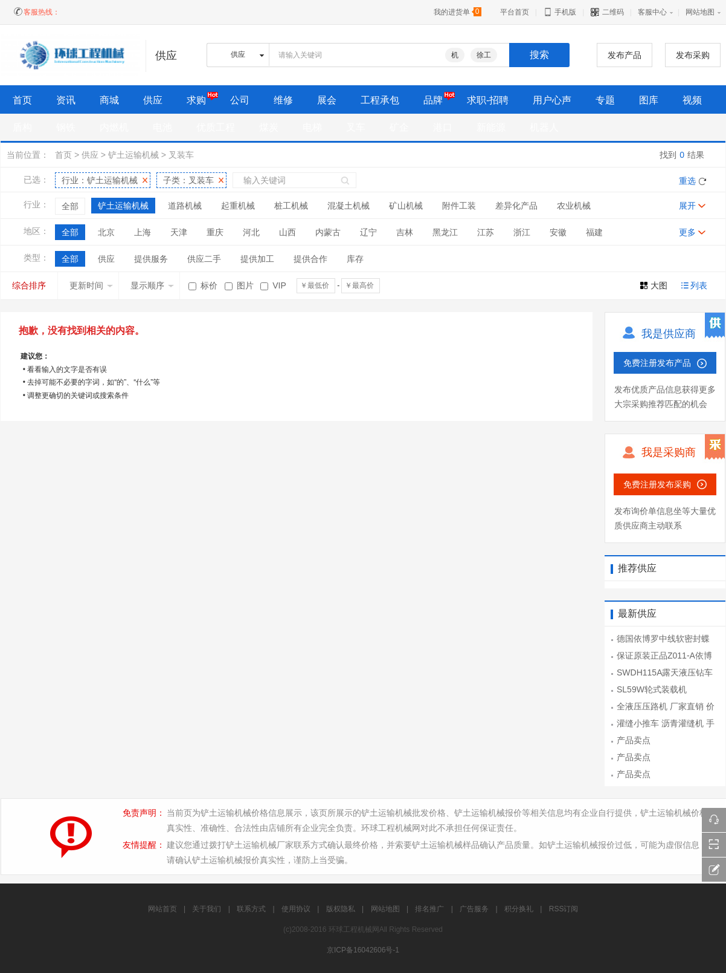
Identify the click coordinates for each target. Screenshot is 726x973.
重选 (687, 181)
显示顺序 (152, 285)
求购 (196, 100)
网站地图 (700, 12)
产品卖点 (634, 740)
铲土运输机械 (133, 155)
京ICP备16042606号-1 (363, 950)
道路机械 (185, 205)
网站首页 (162, 909)
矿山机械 (406, 205)
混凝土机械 (348, 205)
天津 (178, 232)
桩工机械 (291, 205)
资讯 (65, 100)
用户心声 (552, 100)
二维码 (606, 12)
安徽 (558, 232)
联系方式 (251, 909)
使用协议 (295, 909)
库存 (355, 259)
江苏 (485, 232)
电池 (162, 127)
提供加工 (257, 259)
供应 (152, 100)
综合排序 (29, 285)
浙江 (521, 232)
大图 (659, 285)
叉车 (355, 127)
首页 (63, 155)
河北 (251, 232)
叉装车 (181, 155)
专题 (605, 100)
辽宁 (368, 232)
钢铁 (65, 127)
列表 (698, 285)
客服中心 (652, 12)
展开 (687, 205)
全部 (70, 206)
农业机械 (574, 205)
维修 (283, 100)
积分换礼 (518, 909)
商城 (109, 100)
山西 (287, 232)
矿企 (399, 127)
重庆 (215, 232)
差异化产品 (516, 205)
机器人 (544, 127)
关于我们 (206, 909)
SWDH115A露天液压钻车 (665, 672)
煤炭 (268, 127)
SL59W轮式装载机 (652, 689)
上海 (142, 232)
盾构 (22, 127)
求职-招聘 (488, 100)
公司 (239, 100)
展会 (326, 100)
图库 (648, 100)
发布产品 (624, 55)
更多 (687, 232)
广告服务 (474, 909)
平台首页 (514, 12)
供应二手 (204, 259)
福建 (594, 232)
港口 (442, 127)
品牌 (433, 100)
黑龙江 (445, 232)
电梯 (312, 127)
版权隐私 (340, 909)
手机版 (559, 12)
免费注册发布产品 (657, 363)
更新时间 (91, 285)
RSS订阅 (564, 909)
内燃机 (114, 127)
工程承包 (380, 100)
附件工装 (459, 205)
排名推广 (429, 909)
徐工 (484, 55)
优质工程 (215, 127)
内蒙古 (328, 232)
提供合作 (310, 259)
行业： (100, 180)
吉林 (404, 232)
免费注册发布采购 (657, 484)
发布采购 (693, 55)
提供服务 (151, 259)
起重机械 (238, 205)
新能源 (491, 127)
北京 (106, 232)
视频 (692, 100)
